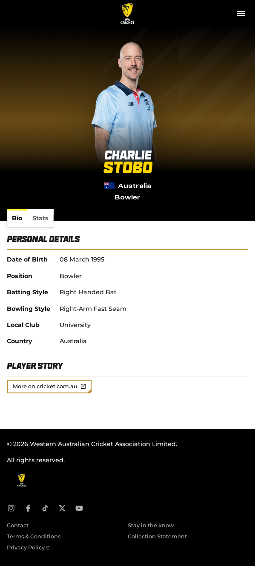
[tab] (17, 218)
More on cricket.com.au (49, 386)
